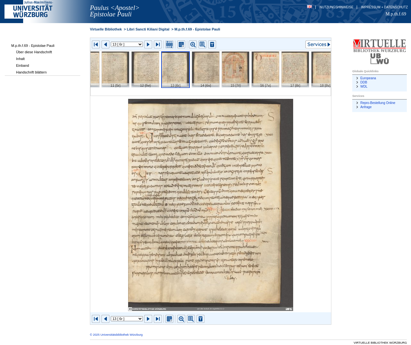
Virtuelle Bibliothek (106, 29)
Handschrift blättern (31, 72)
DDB (363, 82)
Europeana (368, 78)
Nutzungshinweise (337, 7)
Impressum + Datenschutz (384, 7)
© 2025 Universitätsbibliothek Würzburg (116, 334)
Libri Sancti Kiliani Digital (148, 29)
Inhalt (20, 59)
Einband (22, 65)
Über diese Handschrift (34, 52)
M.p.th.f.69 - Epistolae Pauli (33, 45)
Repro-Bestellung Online (377, 103)
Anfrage (366, 107)
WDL (363, 86)
